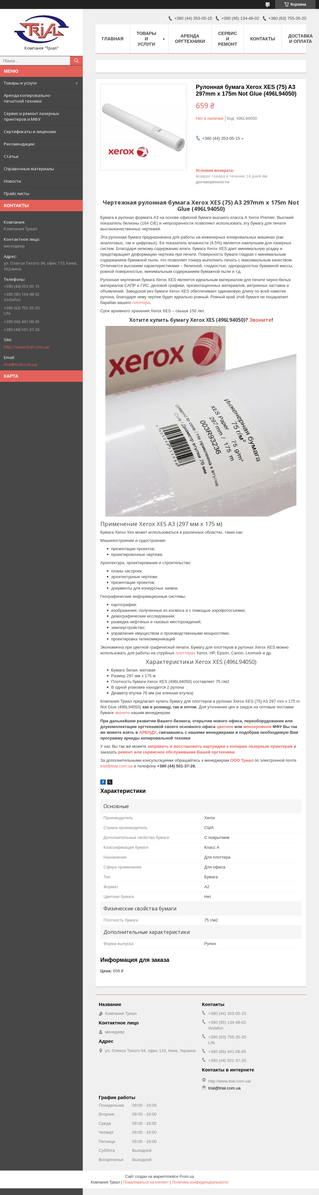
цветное (224, 726)
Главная (113, 38)
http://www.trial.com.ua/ (27, 347)
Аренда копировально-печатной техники (27, 98)
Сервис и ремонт (227, 39)
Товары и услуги (20, 83)
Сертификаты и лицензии (30, 131)
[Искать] (76, 60)
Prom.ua (187, 1176)
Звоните (260, 319)
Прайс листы (16, 193)
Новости (12, 181)
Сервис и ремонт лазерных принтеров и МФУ (31, 116)
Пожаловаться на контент (146, 1182)
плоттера (141, 302)
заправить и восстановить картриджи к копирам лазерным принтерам (220, 746)
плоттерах (186, 653)
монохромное (257, 726)
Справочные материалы (29, 169)
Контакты (262, 38)
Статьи (11, 156)
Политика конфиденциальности (200, 1182)
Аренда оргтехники (190, 38)
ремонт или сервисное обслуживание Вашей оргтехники (176, 752)
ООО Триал (242, 760)
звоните (122, 712)
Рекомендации (19, 144)
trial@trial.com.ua (20, 364)
